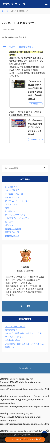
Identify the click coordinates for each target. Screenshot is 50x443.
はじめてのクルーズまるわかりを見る (25, 439)
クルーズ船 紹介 (12, 190)
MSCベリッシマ (12, 197)
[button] (25, 46)
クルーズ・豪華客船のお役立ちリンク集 (23, 333)
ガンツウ (9, 225)
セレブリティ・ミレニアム (17, 218)
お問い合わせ (11, 329)
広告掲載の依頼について (16, 340)
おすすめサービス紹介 (15, 326)
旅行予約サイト (12, 235)
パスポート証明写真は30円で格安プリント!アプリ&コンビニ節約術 (35, 127)
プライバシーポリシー (15, 336)
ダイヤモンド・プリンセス (17, 200)
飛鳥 (7, 207)
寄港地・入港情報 (13, 228)
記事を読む (34, 104)
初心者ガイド (11, 186)
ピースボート (11, 221)
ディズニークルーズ (14, 193)
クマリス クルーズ (14, 4)
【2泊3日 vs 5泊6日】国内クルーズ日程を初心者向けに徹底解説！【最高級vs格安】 (35, 90)
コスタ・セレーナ (13, 204)
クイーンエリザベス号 (15, 214)
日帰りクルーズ (12, 232)
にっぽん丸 (10, 211)
